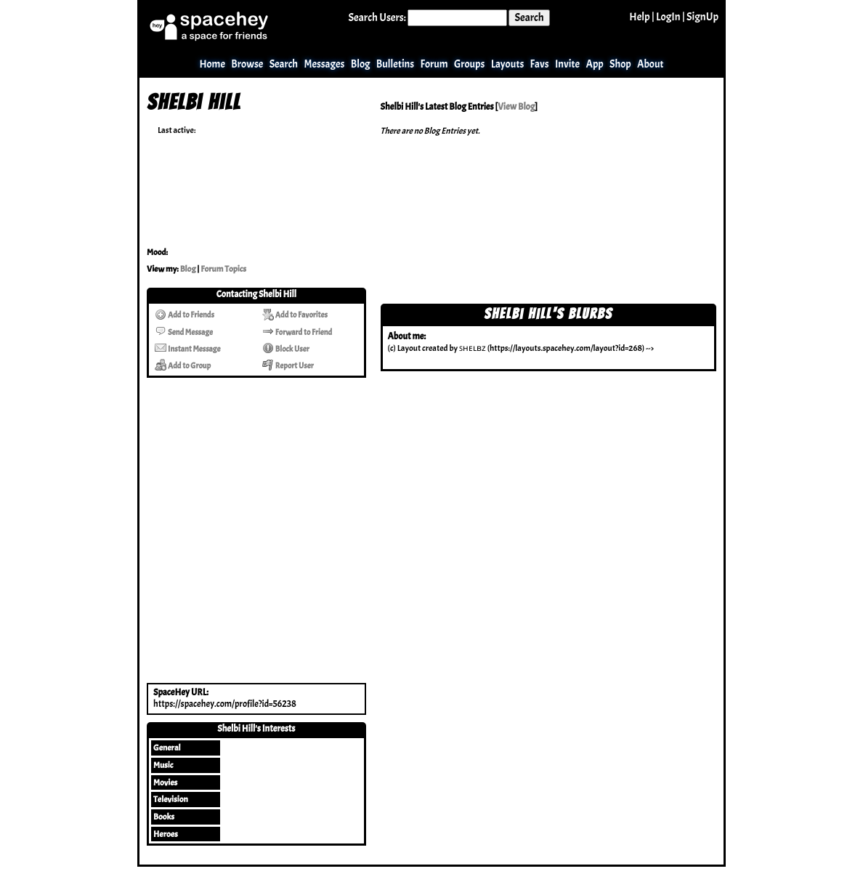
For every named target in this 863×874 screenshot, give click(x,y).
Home (212, 64)
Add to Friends (184, 314)
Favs (539, 64)
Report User (288, 365)
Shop (620, 64)
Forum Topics (223, 269)
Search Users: (377, 18)
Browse (247, 64)
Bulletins (395, 64)
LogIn (668, 17)
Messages (324, 64)
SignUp (702, 17)
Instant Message (187, 349)
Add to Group (183, 365)
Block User (285, 349)
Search (528, 18)
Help (639, 17)
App (595, 64)
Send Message (184, 332)
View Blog (516, 107)
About (650, 64)
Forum (433, 64)
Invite (567, 64)
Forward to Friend (297, 332)
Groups (469, 64)
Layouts (507, 64)
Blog (360, 64)
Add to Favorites (295, 314)
